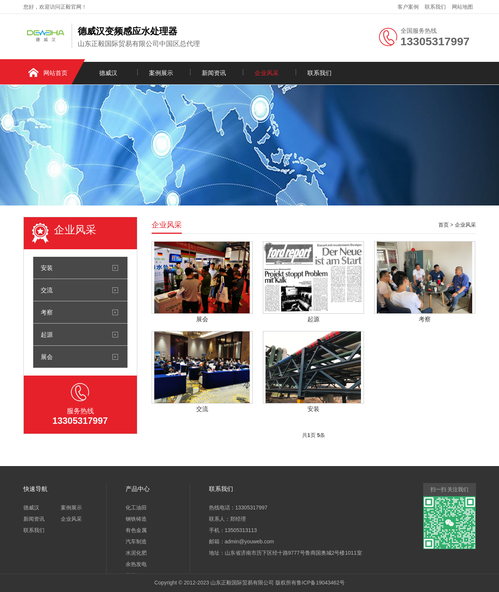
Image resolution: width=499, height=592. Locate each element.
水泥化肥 (136, 553)
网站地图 (462, 7)
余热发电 (136, 564)
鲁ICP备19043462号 (320, 583)
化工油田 (136, 508)
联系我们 (435, 7)
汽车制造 (136, 541)
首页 (443, 225)
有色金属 (136, 530)
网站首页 (55, 73)
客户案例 (408, 7)
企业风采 (267, 73)
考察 (47, 312)
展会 (47, 356)
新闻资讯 (214, 73)
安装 (47, 267)
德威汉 (108, 73)
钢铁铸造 (136, 519)
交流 (47, 290)
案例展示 (161, 73)
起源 (47, 334)
